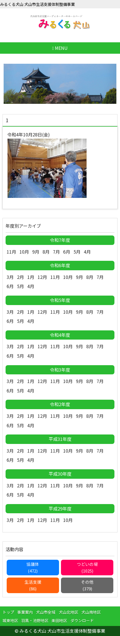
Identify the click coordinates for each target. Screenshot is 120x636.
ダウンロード (82, 620)
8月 (46, 251)
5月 (77, 251)
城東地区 (10, 620)
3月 (10, 277)
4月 (87, 251)
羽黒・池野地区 (34, 620)
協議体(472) (32, 567)
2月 (20, 277)
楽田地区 (59, 620)
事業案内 (25, 612)
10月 (24, 251)
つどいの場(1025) (87, 567)
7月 (56, 251)
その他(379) (87, 585)
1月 (30, 277)
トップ (8, 612)
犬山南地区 (91, 612)
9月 (35, 251)
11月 (11, 251)
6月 (66, 251)
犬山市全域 (45, 612)
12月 (42, 277)
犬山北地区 (68, 612)
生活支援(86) (33, 585)
